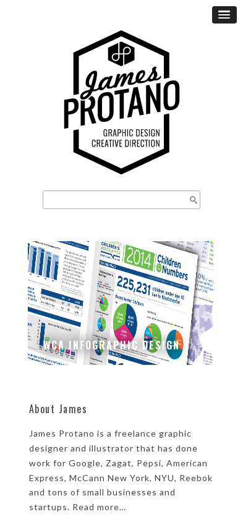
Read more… (99, 507)
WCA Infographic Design (111, 345)
